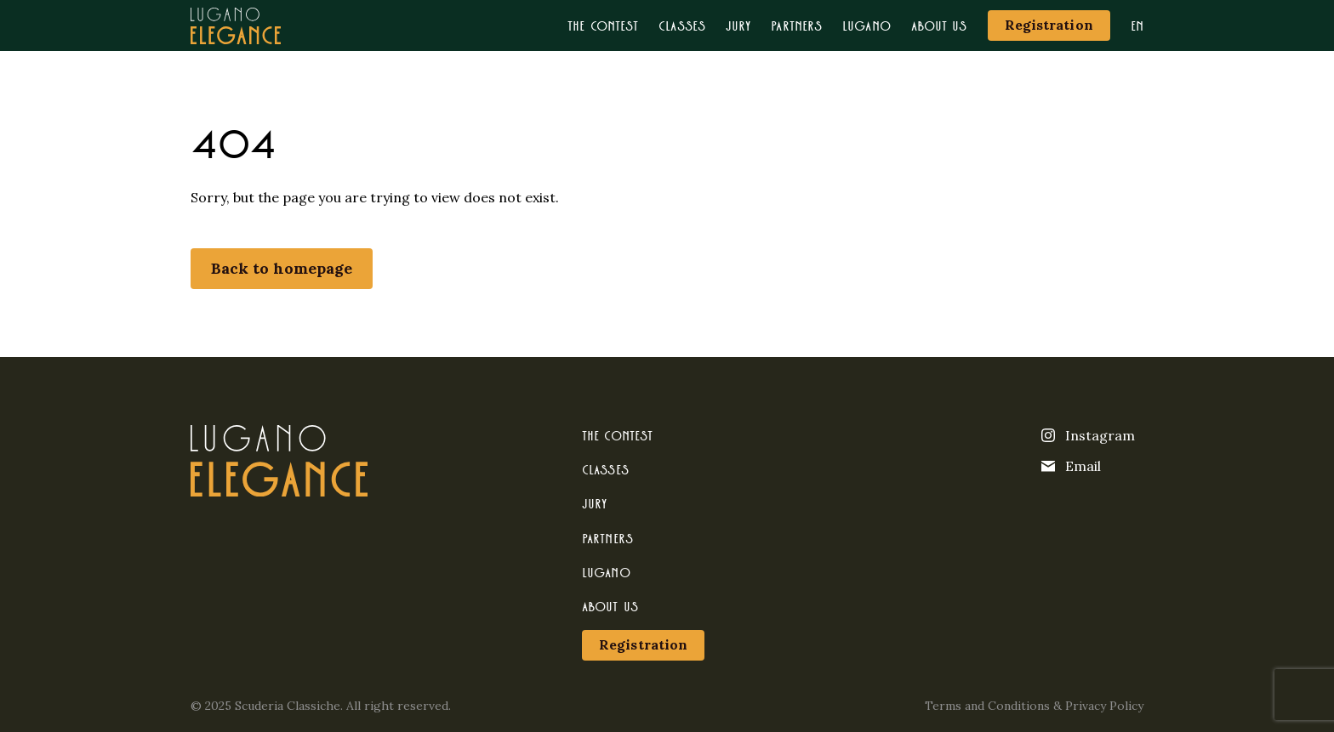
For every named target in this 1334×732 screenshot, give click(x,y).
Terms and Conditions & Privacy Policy (1034, 705)
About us (939, 25)
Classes (681, 25)
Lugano (866, 25)
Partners (796, 25)
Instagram (1088, 435)
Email (1071, 465)
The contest (602, 25)
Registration (1049, 24)
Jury (738, 25)
